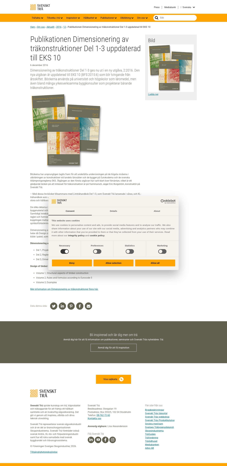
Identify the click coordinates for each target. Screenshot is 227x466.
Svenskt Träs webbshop (157, 416)
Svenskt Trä (40, 7)
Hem (32, 27)
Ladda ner (153, 94)
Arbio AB (149, 448)
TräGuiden (150, 434)
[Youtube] (98, 440)
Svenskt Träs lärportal (156, 413)
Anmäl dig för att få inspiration (113, 347)
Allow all (155, 263)
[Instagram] (112, 440)
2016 (58, 27)
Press (157, 7)
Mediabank (170, 7)
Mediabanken (152, 444)
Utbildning (125, 18)
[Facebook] (105, 440)
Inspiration (72, 18)
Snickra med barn (154, 423)
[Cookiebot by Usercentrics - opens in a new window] (162, 201)
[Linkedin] (91, 440)
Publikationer (107, 18)
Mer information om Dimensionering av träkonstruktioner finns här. (64, 289)
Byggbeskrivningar (154, 410)
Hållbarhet (89, 18)
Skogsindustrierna (154, 430)
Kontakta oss (94, 418)
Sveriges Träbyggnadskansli (159, 427)
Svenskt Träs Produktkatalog (159, 420)
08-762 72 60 (103, 415)
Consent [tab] (70, 211)
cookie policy (97, 235)
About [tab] (157, 211)
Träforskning (151, 437)
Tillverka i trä (54, 18)
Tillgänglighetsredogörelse (43, 452)
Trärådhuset (151, 441)
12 (64, 27)
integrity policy (76, 235)
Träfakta (36, 18)
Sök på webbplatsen (156, 18)
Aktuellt (50, 27)
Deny (72, 263)
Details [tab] (113, 211)
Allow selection (113, 263)
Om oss (141, 18)
